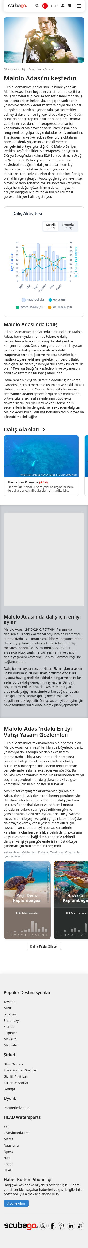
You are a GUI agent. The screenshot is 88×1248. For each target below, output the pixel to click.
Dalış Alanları (24, 429)
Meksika (10, 1039)
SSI (6, 1126)
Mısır (7, 1008)
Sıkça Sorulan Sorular (20, 1070)
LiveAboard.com (16, 1132)
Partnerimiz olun (16, 1107)
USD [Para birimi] (54, 5)
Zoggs (8, 1163)
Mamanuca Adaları (41, 69)
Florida (9, 1026)
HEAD (8, 1170)
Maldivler (11, 1045)
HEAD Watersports (22, 1117)
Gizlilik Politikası (16, 1076)
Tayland (9, 1002)
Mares (8, 1139)
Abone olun (16, 1203)
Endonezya (12, 1020)
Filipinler (10, 1033)
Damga (9, 1089)
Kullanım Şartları (16, 1083)
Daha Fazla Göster (44, 946)
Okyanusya (11, 69)
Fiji (24, 69)
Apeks (8, 1151)
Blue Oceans (13, 1064)
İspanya (10, 1014)
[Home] (17, 5)
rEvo (7, 1157)
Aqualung (11, 1145)
